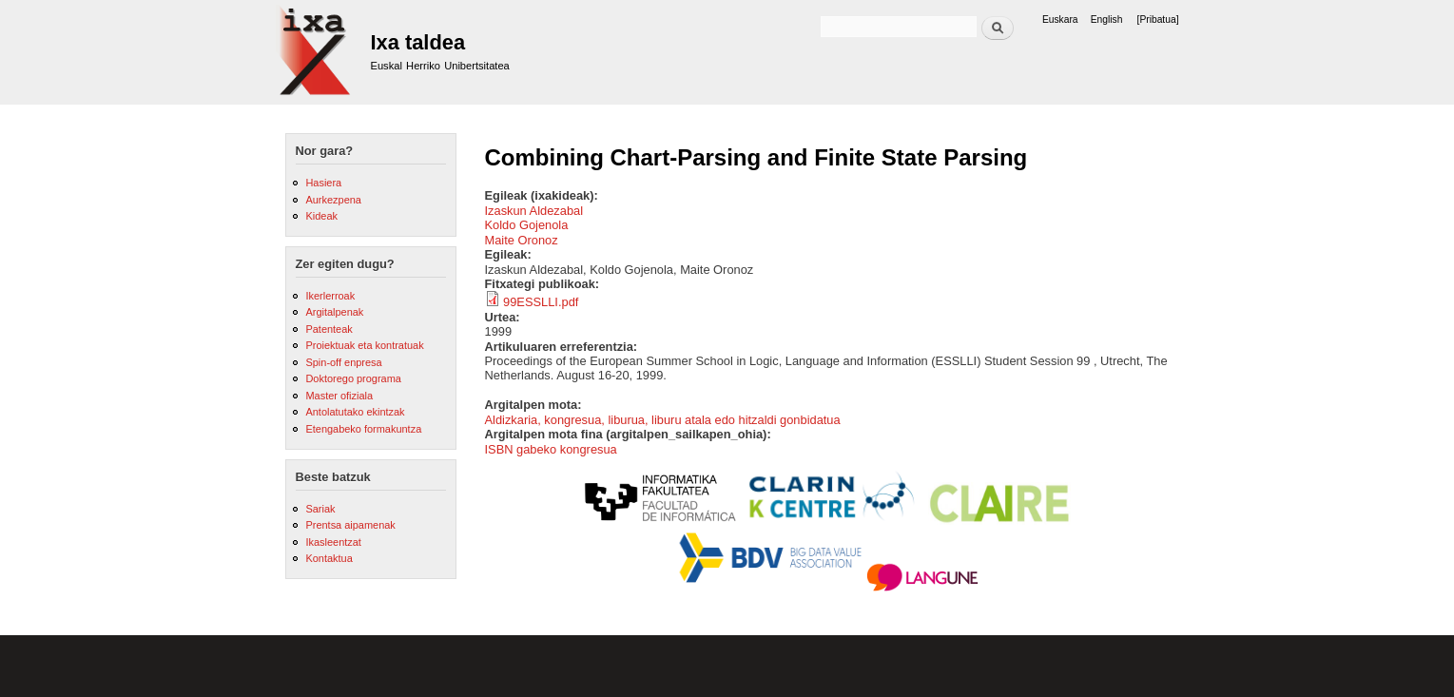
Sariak (320, 508)
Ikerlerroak (330, 295)
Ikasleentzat (332, 542)
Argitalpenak (334, 312)
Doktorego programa (352, 378)
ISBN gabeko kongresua (551, 449)
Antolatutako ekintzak (354, 411)
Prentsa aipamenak (350, 525)
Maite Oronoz (521, 240)
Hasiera (323, 182)
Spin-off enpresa (343, 362)
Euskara (1060, 19)
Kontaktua (328, 558)
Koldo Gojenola (527, 225)
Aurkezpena (332, 199)
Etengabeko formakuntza (363, 429)
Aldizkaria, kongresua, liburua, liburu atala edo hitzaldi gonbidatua (663, 420)
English (1107, 19)
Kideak (321, 216)
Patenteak (328, 329)
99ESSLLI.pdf (540, 302)
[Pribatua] (1158, 19)
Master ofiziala (339, 395)
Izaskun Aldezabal (534, 210)
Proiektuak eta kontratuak (364, 345)
